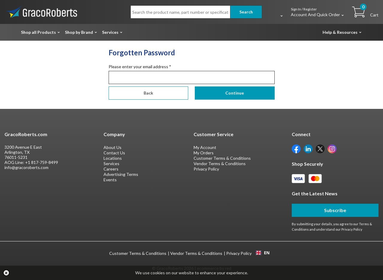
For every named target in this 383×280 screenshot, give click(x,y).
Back (148, 92)
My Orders (204, 152)
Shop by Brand (79, 32)
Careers (111, 168)
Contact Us (114, 152)
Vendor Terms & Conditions (220, 163)
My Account (205, 147)
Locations (113, 158)
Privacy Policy (206, 168)
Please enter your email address (140, 66)
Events (110, 179)
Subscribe (335, 210)
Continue (234, 92)
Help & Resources (340, 32)
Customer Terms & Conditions (222, 158)
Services (110, 32)
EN (263, 252)
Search (246, 11)
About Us (112, 147)
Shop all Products (38, 32)
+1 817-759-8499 (41, 162)
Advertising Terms (121, 174)
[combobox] (262, 252)
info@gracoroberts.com (26, 167)
